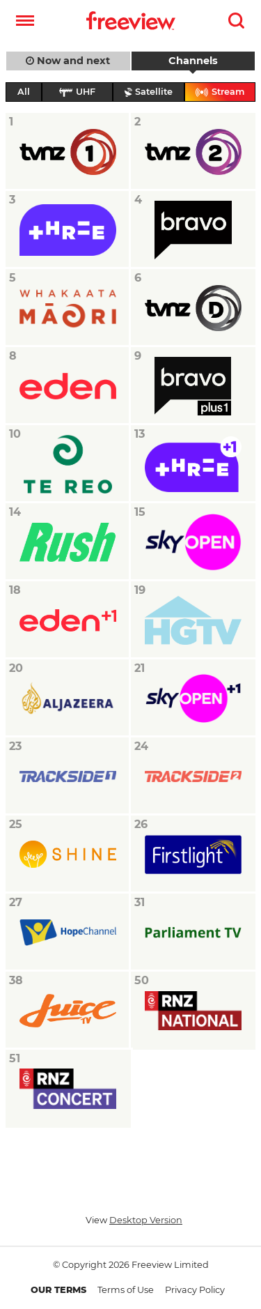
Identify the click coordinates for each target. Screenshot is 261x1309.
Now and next (68, 60)
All (23, 91)
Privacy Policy (195, 1290)
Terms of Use (125, 1290)
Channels (193, 60)
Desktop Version (145, 1220)
